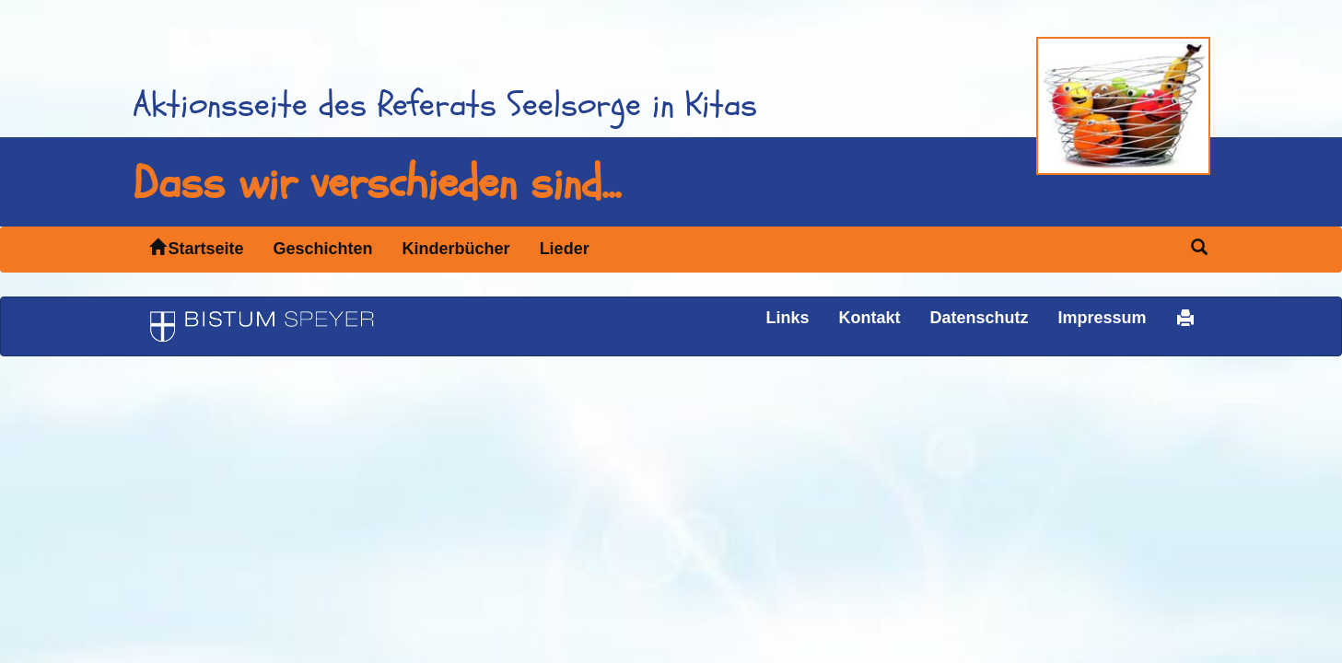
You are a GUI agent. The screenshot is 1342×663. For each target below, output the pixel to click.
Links (787, 317)
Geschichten (323, 248)
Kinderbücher (456, 248)
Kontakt (869, 317)
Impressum (1101, 317)
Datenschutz (978, 317)
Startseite (196, 248)
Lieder (564, 248)
